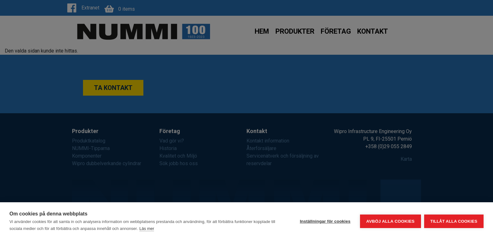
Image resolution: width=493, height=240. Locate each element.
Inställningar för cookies (325, 221)
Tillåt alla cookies (453, 221)
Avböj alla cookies (390, 221)
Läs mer (146, 228)
